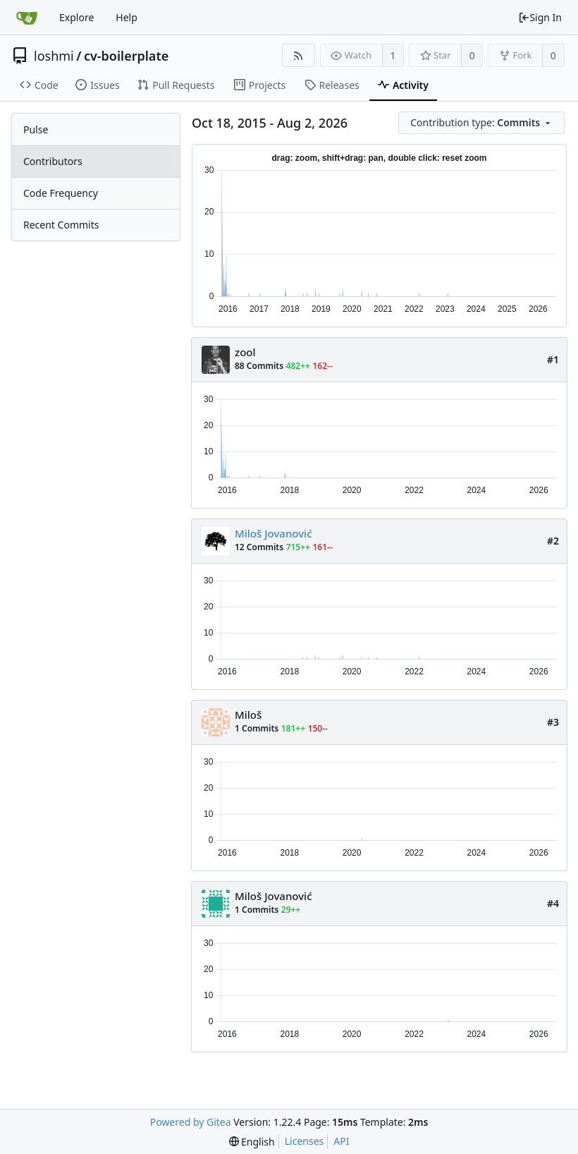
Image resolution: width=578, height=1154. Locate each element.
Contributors (52, 161)
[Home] (27, 17)
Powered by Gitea (190, 1122)
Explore (76, 17)
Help (126, 17)
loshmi (54, 56)
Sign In (540, 17)
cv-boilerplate (126, 56)
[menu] (482, 123)
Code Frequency (60, 193)
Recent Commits (61, 224)
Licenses (304, 1141)
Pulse (35, 129)
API (341, 1141)
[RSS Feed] (298, 55)
